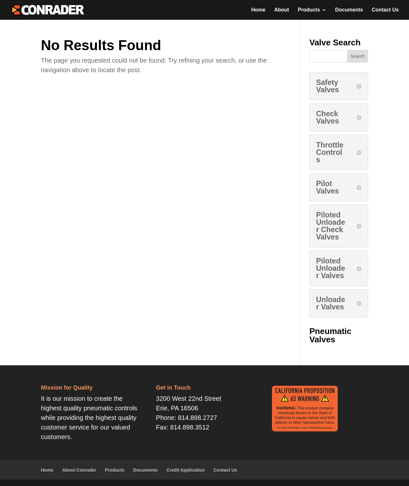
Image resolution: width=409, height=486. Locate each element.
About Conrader (79, 470)
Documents (349, 10)
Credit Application (185, 470)
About (281, 10)
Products (309, 10)
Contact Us (385, 10)
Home (258, 10)
